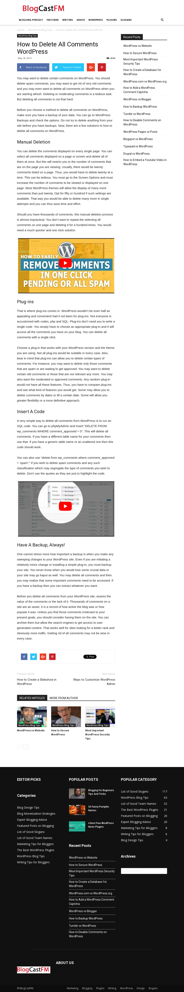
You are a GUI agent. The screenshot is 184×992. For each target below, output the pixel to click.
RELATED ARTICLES (32, 698)
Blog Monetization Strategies (36, 813)
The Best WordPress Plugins (35, 850)
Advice (81, 19)
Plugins (112, 19)
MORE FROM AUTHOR (64, 698)
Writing (67, 19)
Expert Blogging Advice (32, 820)
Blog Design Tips (28, 807)
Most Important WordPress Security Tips (97, 734)
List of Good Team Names (34, 838)
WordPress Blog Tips (40, 30)
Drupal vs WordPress (136, 153)
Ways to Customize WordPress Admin (94, 682)
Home (20, 30)
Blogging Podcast (31, 19)
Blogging (87, 988)
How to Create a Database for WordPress (142, 72)
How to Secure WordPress (140, 53)
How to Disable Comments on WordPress (142, 122)
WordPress (95, 19)
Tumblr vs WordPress (137, 114)
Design (141, 988)
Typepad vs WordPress (138, 146)
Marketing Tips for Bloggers (35, 844)
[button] (162, 20)
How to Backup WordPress (140, 106)
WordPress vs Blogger (137, 99)
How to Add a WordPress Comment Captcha (139, 90)
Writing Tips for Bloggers (33, 862)
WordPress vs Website (31, 730)
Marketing (72, 988)
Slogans (126, 19)
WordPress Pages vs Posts (140, 131)
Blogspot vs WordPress (138, 139)
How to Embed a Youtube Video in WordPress (145, 162)
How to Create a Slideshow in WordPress (36, 682)
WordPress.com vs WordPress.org (145, 81)
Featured (53, 19)
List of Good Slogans (31, 832)
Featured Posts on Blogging (35, 826)
